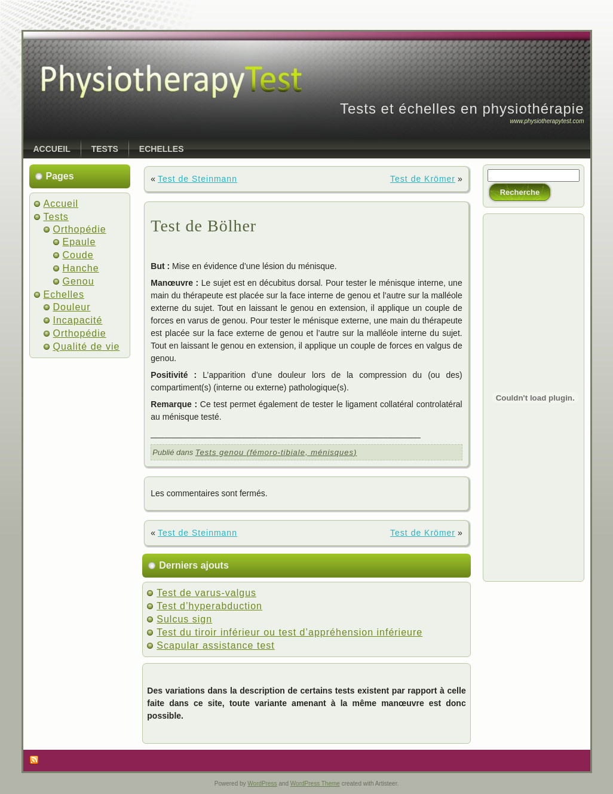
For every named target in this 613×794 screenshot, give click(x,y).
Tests (56, 217)
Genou (78, 281)
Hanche (81, 268)
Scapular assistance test (215, 645)
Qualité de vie (86, 346)
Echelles (64, 294)
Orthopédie (79, 229)
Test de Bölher (203, 225)
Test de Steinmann (197, 179)
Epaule (79, 242)
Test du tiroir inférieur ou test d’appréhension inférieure (289, 632)
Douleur (72, 307)
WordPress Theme (315, 783)
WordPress (262, 783)
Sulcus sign (184, 619)
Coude (78, 255)
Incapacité (78, 320)
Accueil (61, 203)
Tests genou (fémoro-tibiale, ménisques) (276, 452)
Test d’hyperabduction (209, 606)
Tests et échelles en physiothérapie (462, 108)
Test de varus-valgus (206, 593)
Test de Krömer (422, 179)
